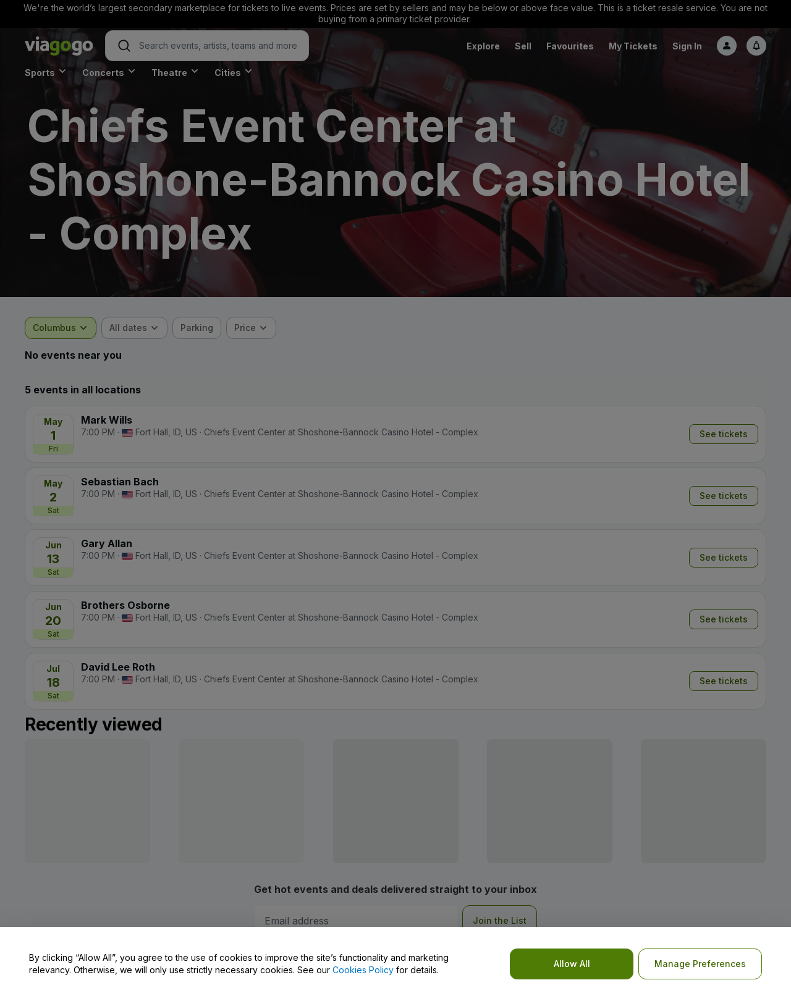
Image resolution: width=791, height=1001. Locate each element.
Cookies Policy (363, 970)
